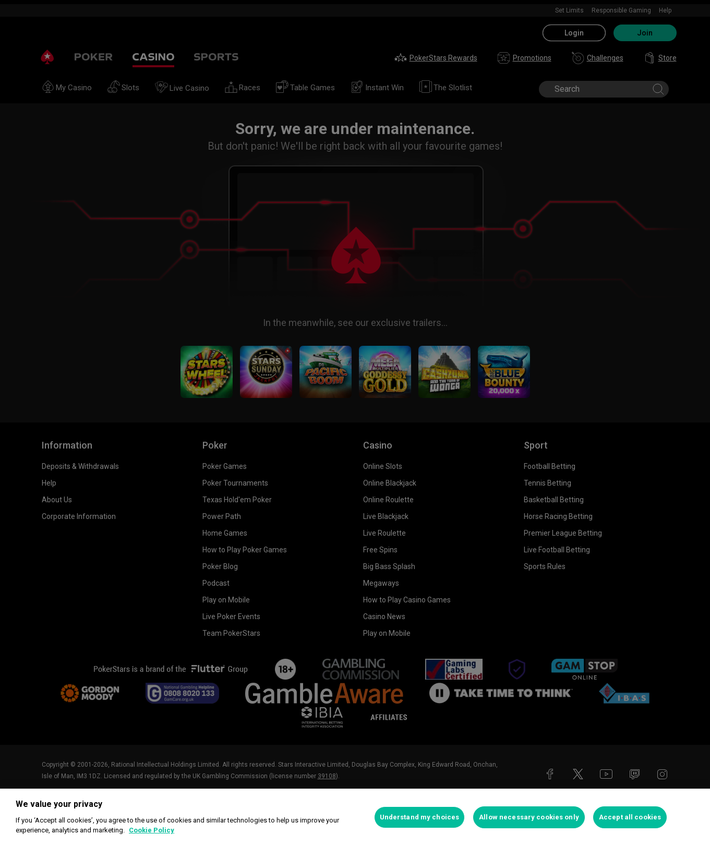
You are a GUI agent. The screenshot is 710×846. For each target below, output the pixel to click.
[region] (355, 817)
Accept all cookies (630, 817)
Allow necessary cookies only (529, 817)
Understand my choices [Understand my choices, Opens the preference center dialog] (420, 817)
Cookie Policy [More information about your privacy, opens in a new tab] (151, 830)
